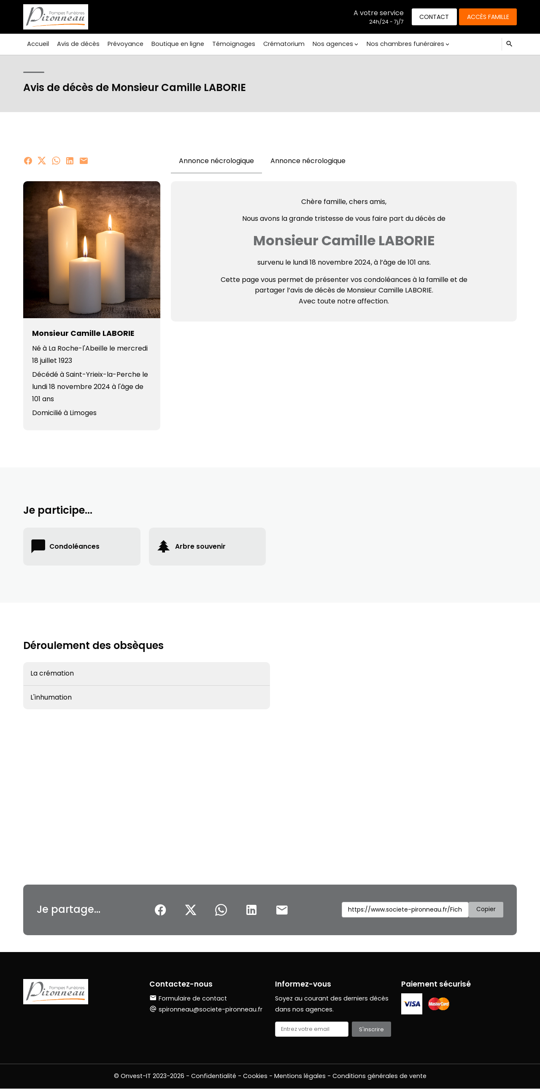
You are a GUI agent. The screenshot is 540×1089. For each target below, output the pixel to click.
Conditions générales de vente (379, 1076)
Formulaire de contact (188, 998)
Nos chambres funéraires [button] (400, 44)
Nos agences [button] (328, 44)
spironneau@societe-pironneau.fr (210, 1009)
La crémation (52, 674)
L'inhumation (51, 698)
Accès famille (487, 16)
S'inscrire (371, 1029)
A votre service (376, 12)
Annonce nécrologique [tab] (216, 161)
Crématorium (280, 44)
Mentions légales (300, 1076)
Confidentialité (213, 1076)
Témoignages (230, 44)
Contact (432, 16)
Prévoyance (124, 44)
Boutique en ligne (175, 44)
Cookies (255, 1076)
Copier (486, 909)
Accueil (38, 44)
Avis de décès (77, 44)
